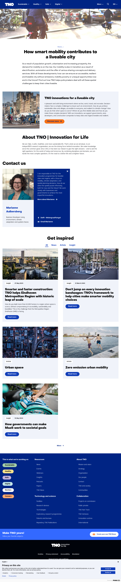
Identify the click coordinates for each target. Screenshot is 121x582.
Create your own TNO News (106, 534)
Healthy (36, 4)
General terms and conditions (59, 559)
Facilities (39, 501)
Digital (57, 4)
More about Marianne (46, 199)
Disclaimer (76, 554)
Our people (82, 477)
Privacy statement (52, 554)
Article (63, 245)
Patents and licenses (43, 518)
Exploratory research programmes (49, 514)
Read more (13, 317)
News (53, 245)
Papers (38, 486)
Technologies (41, 510)
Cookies (40, 554)
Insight (72, 245)
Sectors (8, 490)
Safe (47, 4)
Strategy (81, 469)
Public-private (83, 505)
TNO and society (84, 486)
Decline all (108, 572)
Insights (39, 477)
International (83, 523)
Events (38, 469)
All (47, 245)
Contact (81, 482)
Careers (8, 496)
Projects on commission (86, 501)
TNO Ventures (83, 514)
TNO (29, 144)
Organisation (83, 473)
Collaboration (82, 496)
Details (4, 576)
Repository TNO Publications (46, 523)
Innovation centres (85, 518)
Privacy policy (12, 576)
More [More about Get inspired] (59, 446)
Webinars (39, 473)
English (5, 562)
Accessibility (65, 554)
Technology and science (45, 496)
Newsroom (39, 459)
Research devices (42, 505)
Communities (83, 490)
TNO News (40, 490)
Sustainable (22, 4)
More (99, 4)
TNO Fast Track (84, 510)
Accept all (108, 568)
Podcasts (39, 482)
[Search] (108, 4)
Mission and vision (84, 464)
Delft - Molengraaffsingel (51, 218)
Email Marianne (47, 222)
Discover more (53, 121)
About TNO (81, 459)
